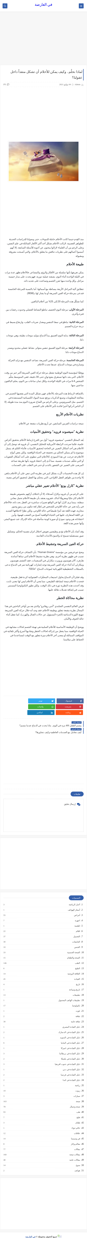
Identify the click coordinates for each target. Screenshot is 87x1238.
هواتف (77, 1165)
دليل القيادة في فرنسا (70, 1069)
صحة (78, 1095)
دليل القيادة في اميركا (70, 1042)
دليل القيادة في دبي (71, 1063)
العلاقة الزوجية (73, 968)
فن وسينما (75, 1133)
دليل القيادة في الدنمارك (69, 1026)
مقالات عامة (74, 1154)
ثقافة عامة (75, 1016)
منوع (78, 1159)
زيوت (77, 1085)
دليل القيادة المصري (71, 1021)
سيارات (76, 1090)
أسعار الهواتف (74, 904)
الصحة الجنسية (73, 946)
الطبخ (77, 962)
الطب (77, 957)
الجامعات (76, 936)
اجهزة (77, 914)
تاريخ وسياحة (74, 984)
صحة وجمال (74, 1101)
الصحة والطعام (73, 952)
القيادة (77, 973)
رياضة (77, 1079)
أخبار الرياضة (74, 899)
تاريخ (78, 978)
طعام (77, 1117)
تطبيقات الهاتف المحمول (69, 994)
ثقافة (77, 1010)
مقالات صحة (74, 1149)
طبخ (78, 1111)
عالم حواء (75, 1122)
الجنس (77, 941)
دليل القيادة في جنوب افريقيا (67, 1058)
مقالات (77, 1143)
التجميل (76, 930)
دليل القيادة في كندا (71, 1074)
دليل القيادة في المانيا (70, 1037)
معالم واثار (75, 1138)
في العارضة (43, 5)
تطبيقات (76, 989)
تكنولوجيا (76, 1000)
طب (78, 1106)
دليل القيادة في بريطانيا (69, 1047)
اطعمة (77, 920)
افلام (78, 925)
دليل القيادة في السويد (70, 1032)
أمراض (77, 909)
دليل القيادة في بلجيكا (70, 1053)
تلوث (77, 1005)
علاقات (77, 1127)
